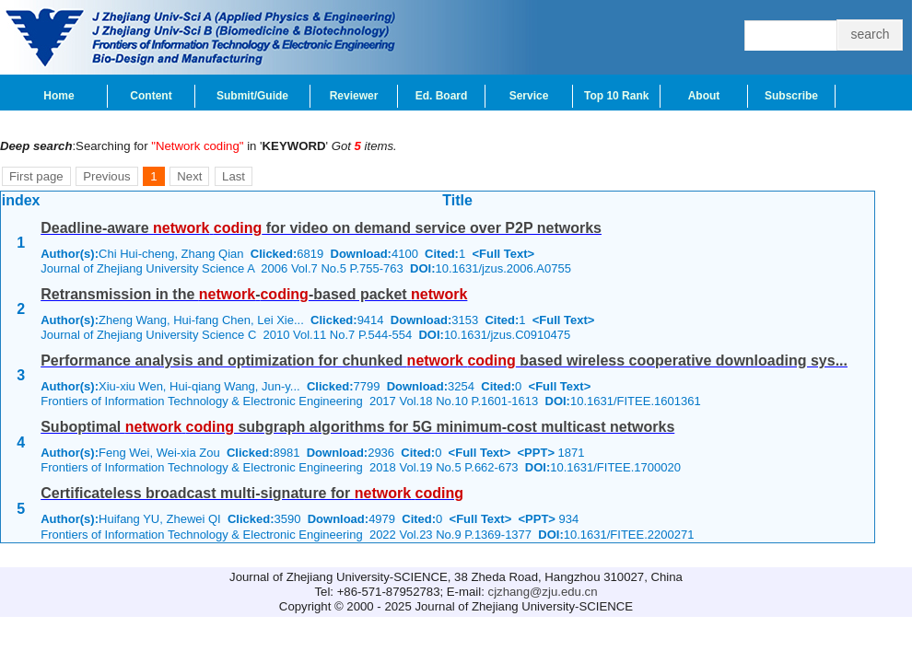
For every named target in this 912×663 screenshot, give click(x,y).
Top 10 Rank (616, 95)
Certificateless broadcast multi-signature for (252, 493)
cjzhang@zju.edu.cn (543, 592)
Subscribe (791, 95)
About (704, 95)
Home (58, 95)
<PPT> (536, 452)
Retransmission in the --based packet (254, 294)
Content (150, 95)
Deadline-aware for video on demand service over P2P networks (321, 228)
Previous (106, 176)
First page (36, 176)
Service (529, 95)
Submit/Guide (252, 95)
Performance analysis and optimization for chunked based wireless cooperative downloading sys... (444, 360)
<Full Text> (503, 254)
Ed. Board (441, 95)
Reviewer (354, 95)
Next (189, 176)
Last (233, 176)
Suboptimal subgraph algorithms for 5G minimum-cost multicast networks (357, 427)
